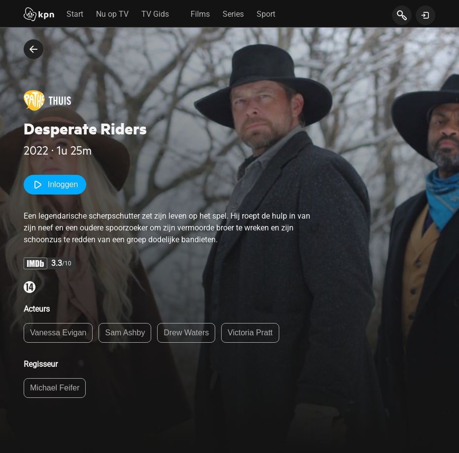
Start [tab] (74, 14)
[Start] (39, 15)
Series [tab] (233, 14)
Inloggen (55, 184)
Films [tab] (200, 14)
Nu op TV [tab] (112, 14)
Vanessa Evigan (58, 332)
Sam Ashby (125, 332)
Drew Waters (186, 332)
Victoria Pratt (250, 332)
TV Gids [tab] (155, 14)
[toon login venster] (425, 15)
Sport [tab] (266, 14)
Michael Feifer (54, 388)
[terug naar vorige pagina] (33, 49)
